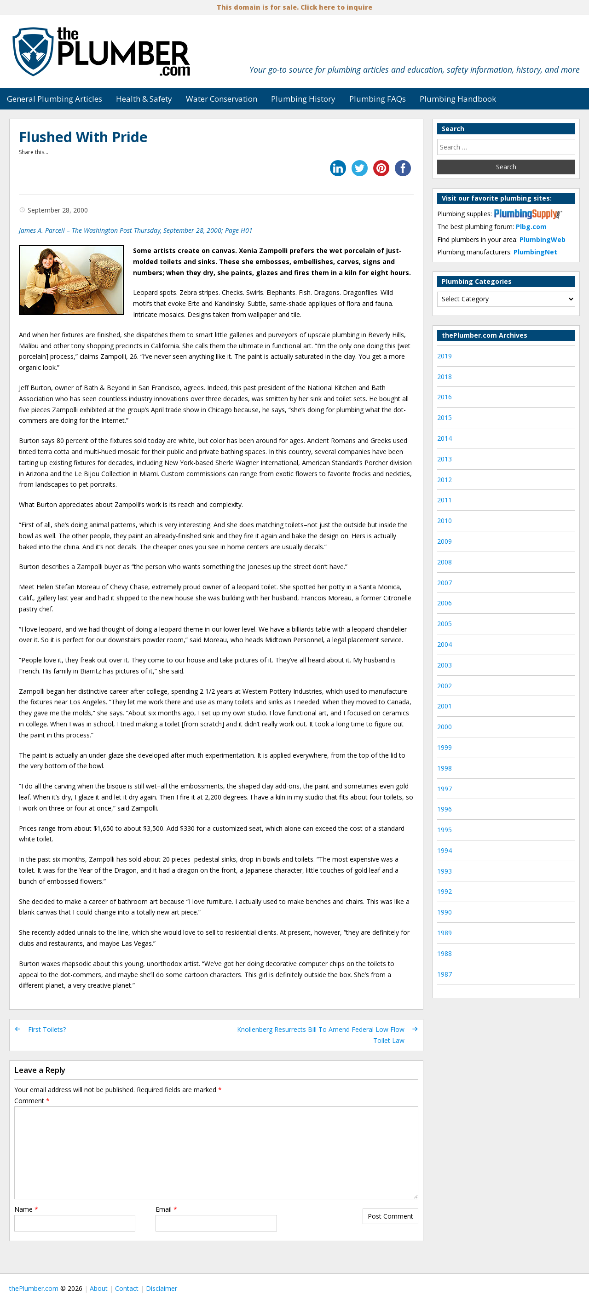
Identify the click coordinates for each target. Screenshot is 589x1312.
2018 (444, 376)
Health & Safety (144, 98)
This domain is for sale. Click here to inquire (294, 7)
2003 (444, 665)
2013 (444, 459)
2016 (444, 396)
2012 (444, 479)
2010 (444, 520)
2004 (444, 644)
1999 (444, 747)
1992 (444, 891)
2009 (444, 541)
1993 (444, 871)
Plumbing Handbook (458, 98)
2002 (444, 685)
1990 (444, 912)
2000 (444, 726)
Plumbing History (303, 98)
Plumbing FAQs (377, 98)
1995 (444, 829)
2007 (444, 582)
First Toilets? (47, 1029)
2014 (444, 438)
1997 (444, 788)
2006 (444, 602)
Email (166, 1209)
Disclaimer (161, 1288)
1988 (444, 953)
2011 (444, 499)
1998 (444, 768)
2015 (444, 417)
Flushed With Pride (83, 136)
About (99, 1288)
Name (26, 1209)
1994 (444, 850)
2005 (444, 623)
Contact (127, 1288)
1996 (444, 809)
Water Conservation (221, 98)
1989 (444, 932)
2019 (444, 355)
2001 (444, 706)
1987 (444, 974)
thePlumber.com (33, 1288)
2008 (444, 562)
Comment (32, 1100)
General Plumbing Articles (54, 98)
